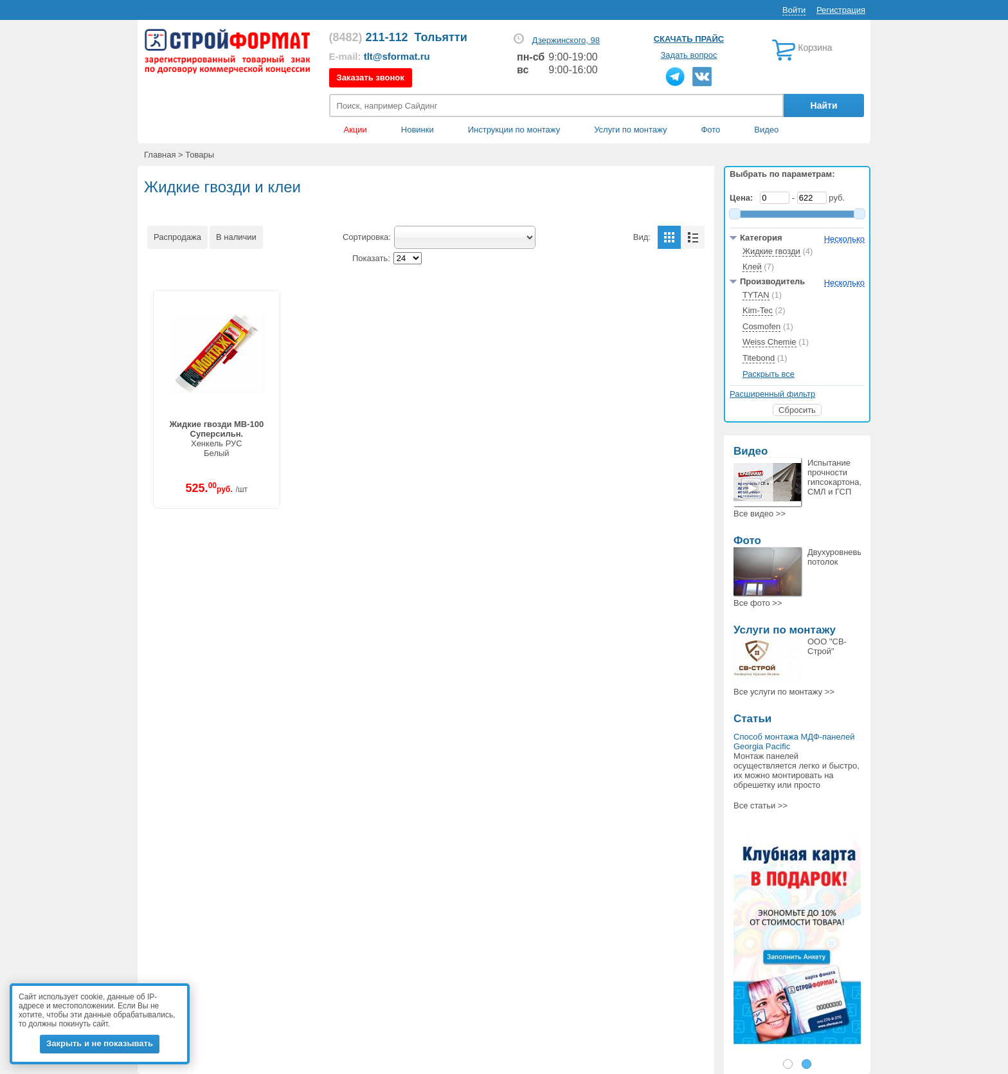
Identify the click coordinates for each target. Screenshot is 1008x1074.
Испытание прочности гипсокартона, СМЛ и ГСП (834, 477)
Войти (794, 10)
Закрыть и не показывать (99, 1043)
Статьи (752, 719)
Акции (355, 129)
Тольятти (441, 37)
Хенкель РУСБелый (216, 438)
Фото (710, 129)
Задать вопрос (689, 55)
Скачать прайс (689, 39)
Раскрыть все (768, 374)
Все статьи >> (761, 805)
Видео (766, 129)
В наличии (236, 237)
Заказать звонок (370, 77)
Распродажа (177, 237)
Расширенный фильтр (772, 394)
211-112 (368, 37)
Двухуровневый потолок (837, 557)
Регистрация (840, 10)
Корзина (815, 47)
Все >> (760, 513)
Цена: (744, 198)
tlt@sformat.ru (397, 56)
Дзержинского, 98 (566, 40)
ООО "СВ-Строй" (827, 646)
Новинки (417, 129)
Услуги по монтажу (785, 630)
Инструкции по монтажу (514, 129)
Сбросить (797, 410)
